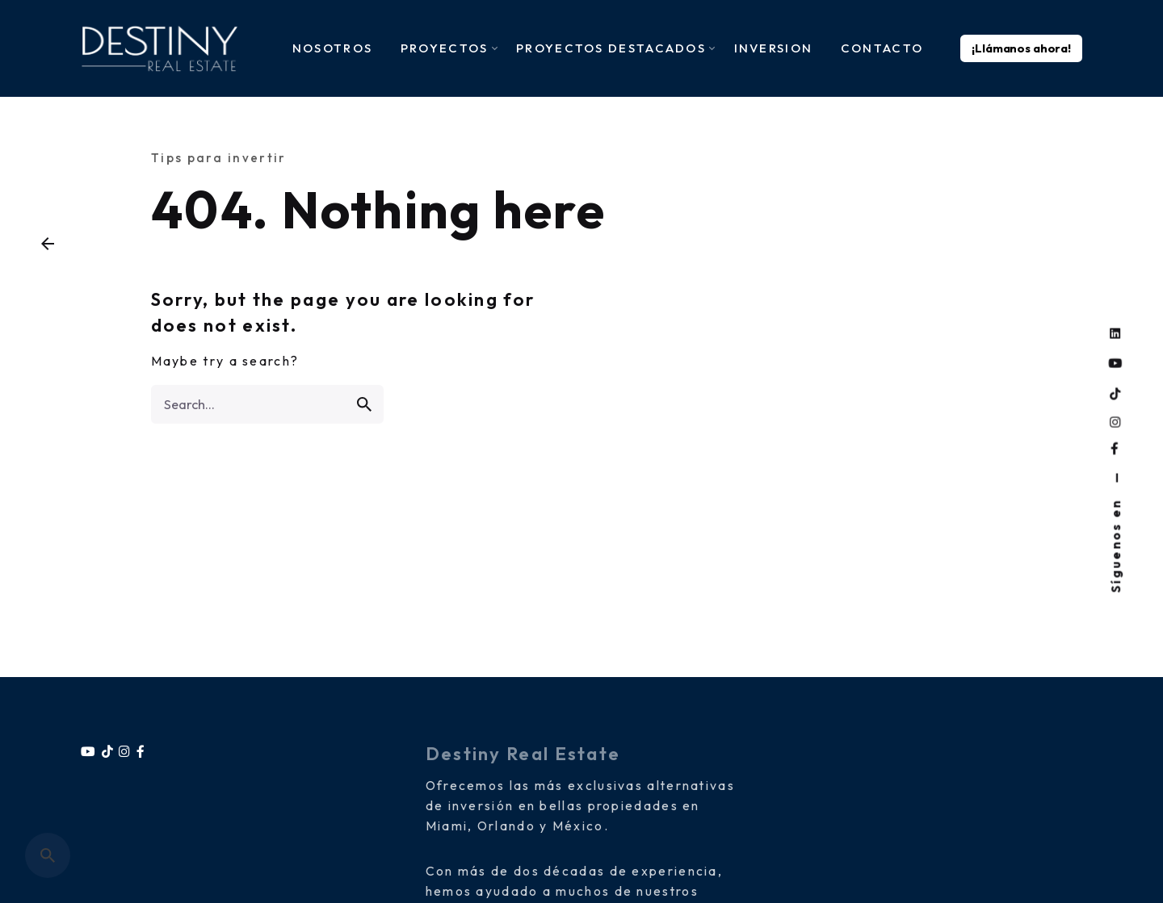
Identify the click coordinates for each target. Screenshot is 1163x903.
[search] (364, 404)
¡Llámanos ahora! (1021, 48)
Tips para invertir (218, 157)
